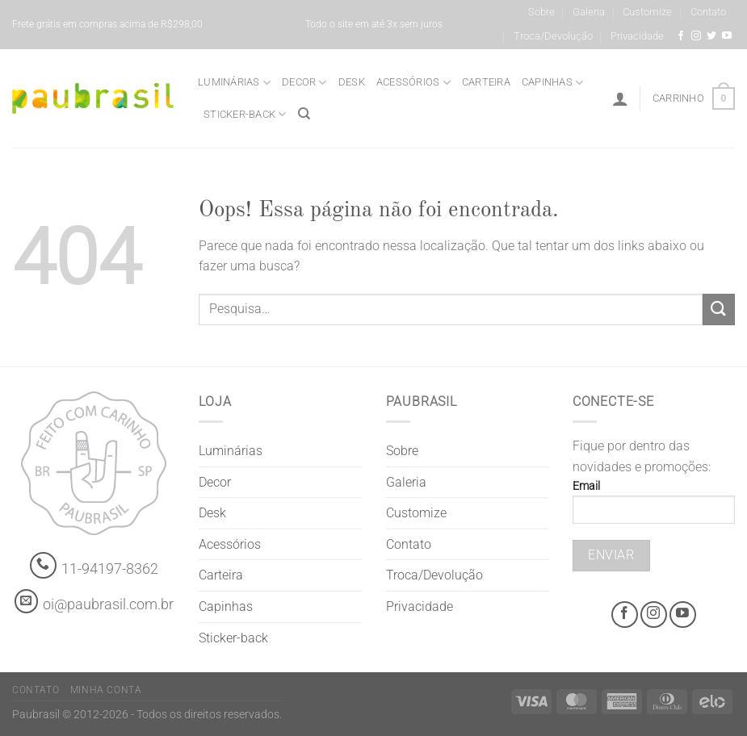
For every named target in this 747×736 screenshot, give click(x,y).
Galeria (589, 12)
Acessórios (413, 82)
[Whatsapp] (43, 565)
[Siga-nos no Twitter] (711, 36)
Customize (647, 12)
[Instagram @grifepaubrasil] (696, 36)
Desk (351, 82)
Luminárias (234, 82)
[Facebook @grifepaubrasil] (681, 36)
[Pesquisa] (304, 113)
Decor (304, 82)
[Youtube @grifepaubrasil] (727, 36)
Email (654, 507)
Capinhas (553, 82)
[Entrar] (620, 98)
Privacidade (637, 36)
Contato (708, 12)
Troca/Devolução (553, 36)
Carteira (486, 82)
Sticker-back (245, 114)
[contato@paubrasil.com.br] (27, 601)
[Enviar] (719, 309)
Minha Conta (106, 690)
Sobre (541, 12)
